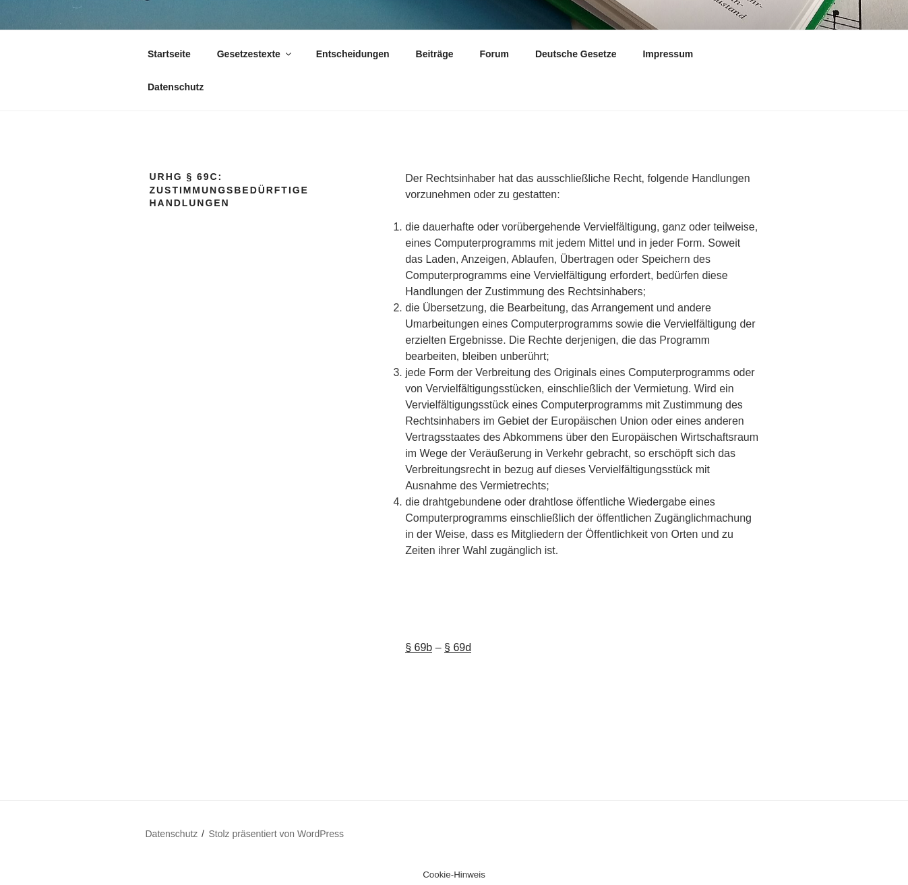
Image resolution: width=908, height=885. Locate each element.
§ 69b (418, 647)
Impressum (667, 54)
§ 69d (457, 647)
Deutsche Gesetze (576, 54)
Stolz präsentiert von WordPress (276, 833)
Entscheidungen (353, 54)
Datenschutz (176, 87)
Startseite (169, 54)
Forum (494, 54)
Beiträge (435, 54)
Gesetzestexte (255, 54)
